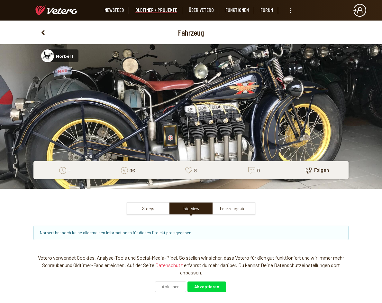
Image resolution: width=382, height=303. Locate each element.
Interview (191, 208)
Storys (148, 208)
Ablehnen (170, 286)
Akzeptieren (206, 286)
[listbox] (291, 10)
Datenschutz (169, 265)
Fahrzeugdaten (234, 208)
